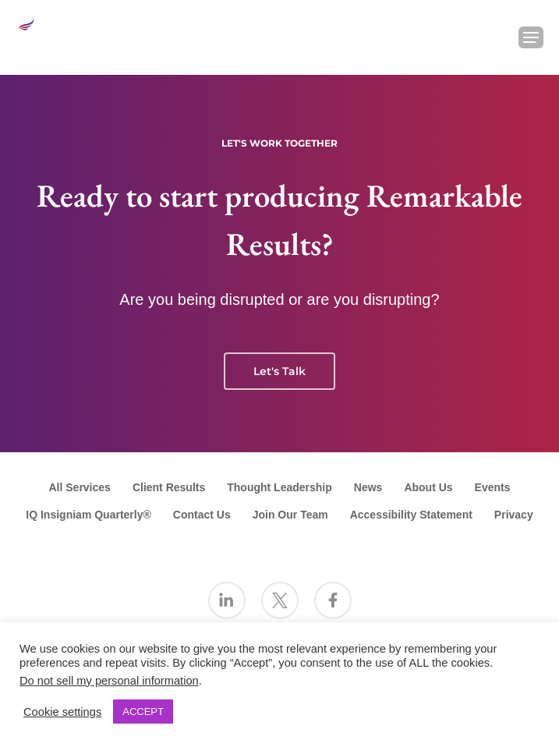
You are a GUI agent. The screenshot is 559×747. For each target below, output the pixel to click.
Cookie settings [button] (62, 712)
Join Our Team (290, 514)
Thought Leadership (279, 487)
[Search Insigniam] (490, 37)
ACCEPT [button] (143, 711)
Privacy (513, 514)
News (368, 487)
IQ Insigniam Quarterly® (88, 514)
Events (493, 487)
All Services (79, 487)
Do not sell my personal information (109, 680)
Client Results (169, 487)
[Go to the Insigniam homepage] (43, 35)
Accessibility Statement (411, 514)
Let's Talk (279, 371)
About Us (428, 487)
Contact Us (202, 514)
